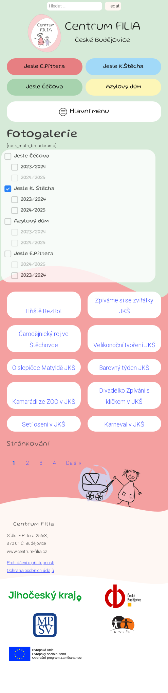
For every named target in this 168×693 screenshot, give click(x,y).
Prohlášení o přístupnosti (30, 562)
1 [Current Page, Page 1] (13, 463)
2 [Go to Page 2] (27, 463)
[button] (73, 167)
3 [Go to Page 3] (40, 463)
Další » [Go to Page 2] (73, 463)
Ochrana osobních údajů (30, 570)
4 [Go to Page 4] (54, 463)
